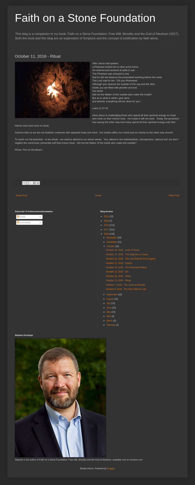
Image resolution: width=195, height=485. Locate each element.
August (110, 299)
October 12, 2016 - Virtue (118, 276)
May (108, 312)
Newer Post (21, 195)
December (111, 237)
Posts (21, 217)
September (112, 294)
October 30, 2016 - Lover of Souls (122, 250)
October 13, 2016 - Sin (117, 271)
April (108, 316)
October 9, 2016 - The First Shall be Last (126, 289)
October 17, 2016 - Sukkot (119, 263)
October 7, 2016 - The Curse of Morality (125, 285)
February (111, 325)
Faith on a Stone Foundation (85, 18)
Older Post (174, 195)
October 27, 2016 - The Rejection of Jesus (127, 254)
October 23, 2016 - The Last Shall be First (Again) (130, 258)
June (109, 307)
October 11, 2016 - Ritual (118, 280)
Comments (23, 222)
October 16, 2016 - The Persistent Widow (126, 267)
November (111, 242)
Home (98, 195)
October (110, 246)
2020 (106, 216)
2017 (106, 229)
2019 (106, 221)
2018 (106, 225)
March (109, 320)
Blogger (111, 468)
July (108, 303)
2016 (106, 234)
